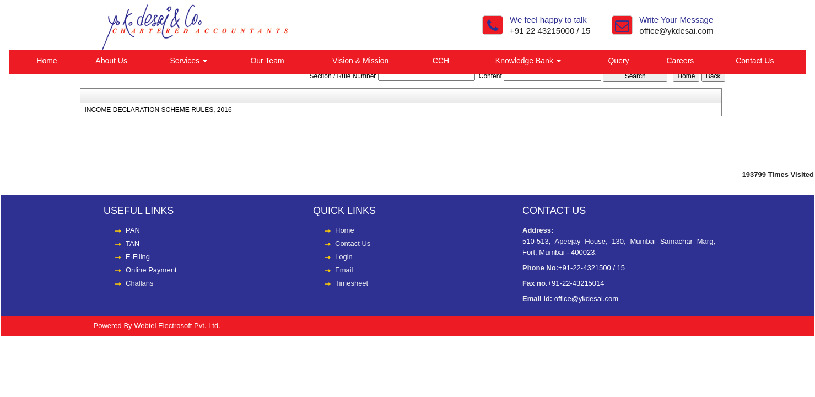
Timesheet (351, 283)
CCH (441, 60)
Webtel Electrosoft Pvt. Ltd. (177, 325)
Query (618, 60)
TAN (132, 243)
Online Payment (151, 270)
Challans (140, 283)
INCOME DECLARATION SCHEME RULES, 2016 (157, 110)
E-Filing (138, 257)
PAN (133, 230)
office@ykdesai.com (676, 30)
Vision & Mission (360, 60)
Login (344, 257)
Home (46, 60)
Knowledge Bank (528, 60)
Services (188, 60)
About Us (111, 60)
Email (344, 270)
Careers (680, 60)
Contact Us (755, 60)
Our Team (267, 60)
